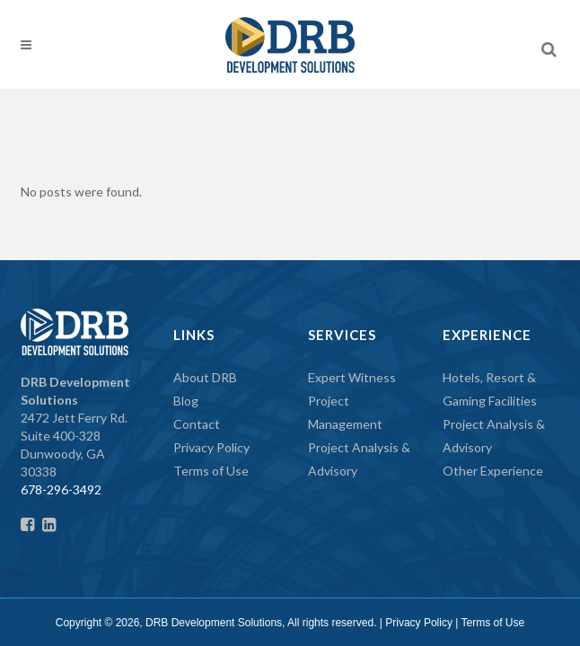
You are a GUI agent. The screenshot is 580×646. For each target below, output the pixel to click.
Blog (185, 400)
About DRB (205, 377)
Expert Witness (352, 377)
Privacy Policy (211, 447)
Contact (196, 424)
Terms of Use (211, 470)
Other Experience (493, 470)
